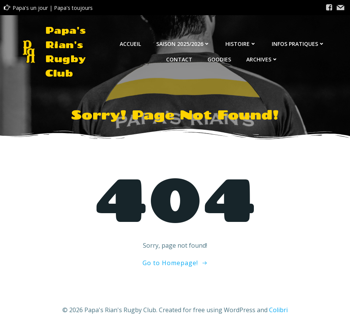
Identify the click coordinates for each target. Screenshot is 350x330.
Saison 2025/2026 (183, 43)
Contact (179, 59)
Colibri (278, 310)
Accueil (130, 43)
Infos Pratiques (298, 43)
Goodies (219, 59)
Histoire (241, 43)
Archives (262, 59)
